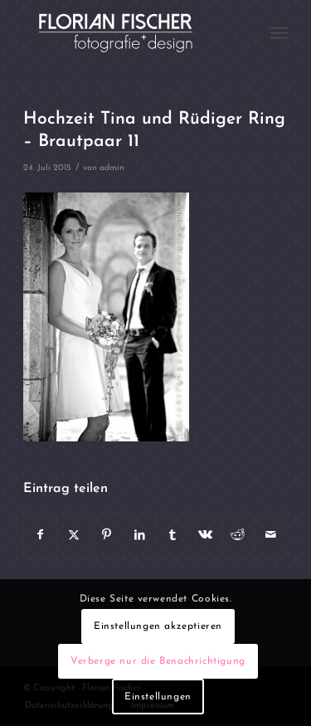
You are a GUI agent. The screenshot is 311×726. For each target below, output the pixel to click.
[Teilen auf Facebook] (40, 535)
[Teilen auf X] (74, 535)
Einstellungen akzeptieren (158, 626)
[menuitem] (279, 33)
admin (112, 168)
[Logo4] (129, 33)
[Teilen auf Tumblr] (173, 535)
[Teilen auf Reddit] (238, 535)
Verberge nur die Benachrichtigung (157, 661)
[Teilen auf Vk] (205, 535)
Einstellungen (158, 697)
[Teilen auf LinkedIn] (140, 535)
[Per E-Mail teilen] (271, 535)
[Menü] (279, 33)
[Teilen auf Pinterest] (106, 535)
